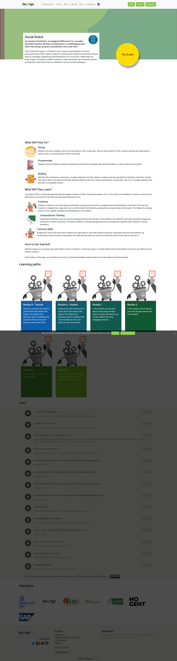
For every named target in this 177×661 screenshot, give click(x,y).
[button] (99, 4)
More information (127, 333)
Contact (59, 4)
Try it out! (127, 54)
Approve (115, 333)
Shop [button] (131, 4)
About (66, 4)
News (81, 4)
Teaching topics (47, 4)
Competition (90, 4)
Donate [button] (140, 4)
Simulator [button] (151, 4)
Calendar (73, 4)
